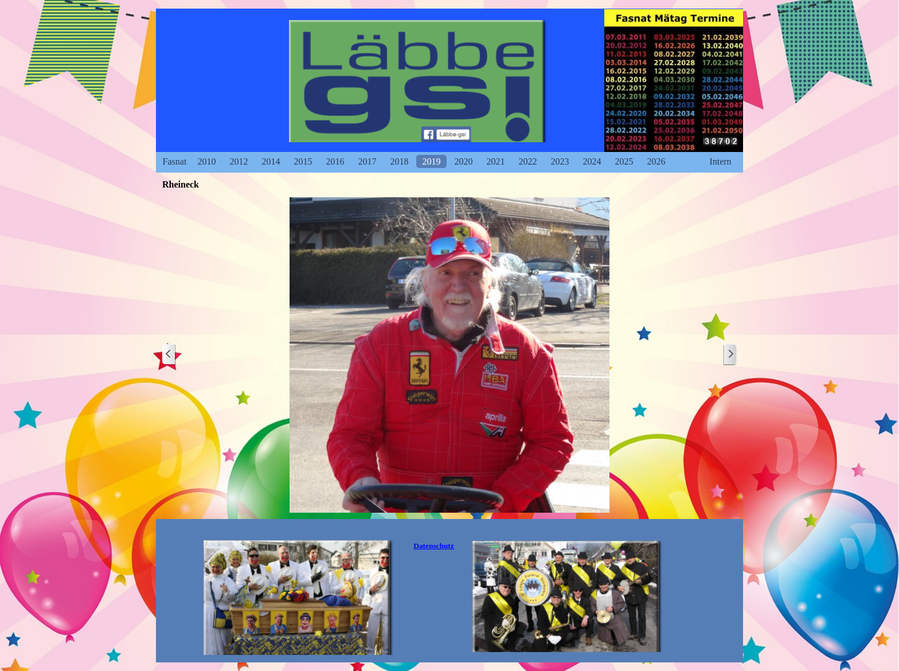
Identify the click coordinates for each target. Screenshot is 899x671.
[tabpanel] (433, 546)
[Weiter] (730, 354)
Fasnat (175, 161)
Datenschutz (433, 545)
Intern (720, 161)
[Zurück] (169, 354)
